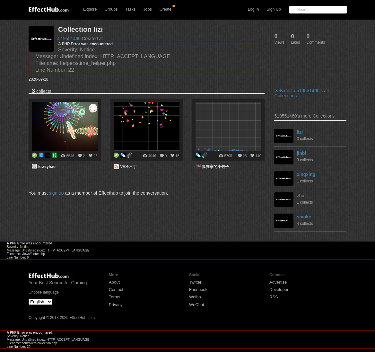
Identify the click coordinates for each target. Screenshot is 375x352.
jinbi (301, 153)
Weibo (195, 297)
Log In (253, 9)
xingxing (306, 174)
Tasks (130, 9)
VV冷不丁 (128, 166)
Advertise (278, 282)
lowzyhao (47, 166)
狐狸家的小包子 (215, 166)
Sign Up (274, 9)
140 (258, 156)
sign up (56, 193)
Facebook (198, 289)
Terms (114, 297)
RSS (273, 297)
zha (300, 195)
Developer (278, 289)
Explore (90, 9)
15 (177, 156)
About (114, 282)
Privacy (116, 304)
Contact (116, 289)
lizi (300, 132)
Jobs (147, 9)
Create (166, 9)
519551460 (69, 38)
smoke (304, 216)
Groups (111, 9)
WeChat (196, 304)
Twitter (195, 282)
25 (95, 156)
